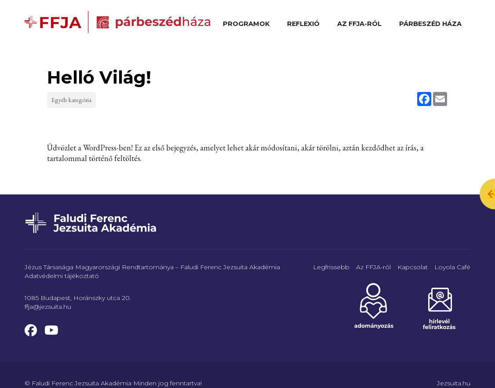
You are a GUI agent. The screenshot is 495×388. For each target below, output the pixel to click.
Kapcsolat (412, 267)
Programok (246, 24)
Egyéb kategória (72, 99)
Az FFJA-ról (359, 24)
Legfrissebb (331, 267)
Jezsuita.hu (453, 383)
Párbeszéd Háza (430, 24)
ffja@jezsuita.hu (48, 307)
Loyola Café (452, 267)
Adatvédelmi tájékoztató (62, 276)
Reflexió (303, 24)
